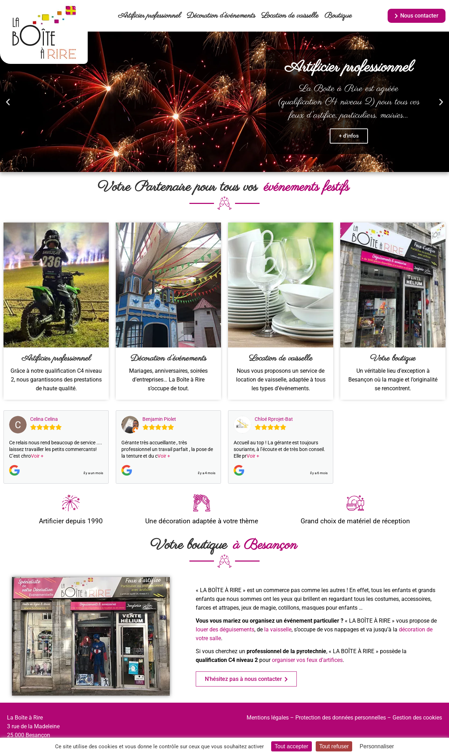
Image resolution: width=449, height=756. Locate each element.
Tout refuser (334, 746)
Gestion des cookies (417, 717)
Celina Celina (44, 419)
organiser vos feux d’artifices (307, 660)
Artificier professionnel (149, 16)
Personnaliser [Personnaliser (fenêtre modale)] (377, 746)
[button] (8, 102)
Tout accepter (291, 746)
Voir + (37, 456)
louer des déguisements (225, 629)
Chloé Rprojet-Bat (274, 419)
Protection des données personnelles (340, 717)
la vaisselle (277, 629)
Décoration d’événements (221, 16)
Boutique (338, 16)
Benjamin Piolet (159, 419)
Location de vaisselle (290, 16)
